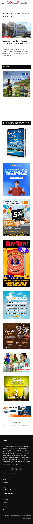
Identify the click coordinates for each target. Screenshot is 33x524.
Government (6, 37)
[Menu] (3, 3)
